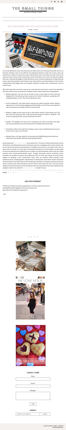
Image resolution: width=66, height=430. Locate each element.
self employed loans (20, 143)
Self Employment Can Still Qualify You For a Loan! (33, 26)
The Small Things (52, 426)
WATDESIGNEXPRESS (58, 427)
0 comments (59, 172)
